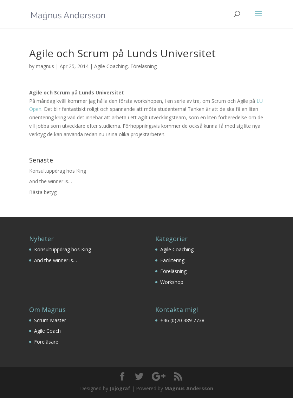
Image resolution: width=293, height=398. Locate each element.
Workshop (171, 282)
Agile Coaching (111, 66)
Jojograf (120, 388)
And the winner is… (50, 181)
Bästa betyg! (43, 192)
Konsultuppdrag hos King (57, 170)
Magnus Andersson (188, 388)
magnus (45, 66)
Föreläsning (143, 66)
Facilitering (172, 260)
